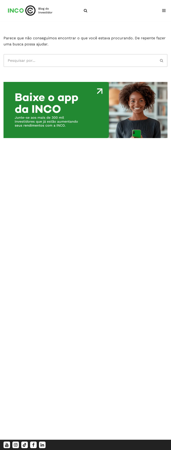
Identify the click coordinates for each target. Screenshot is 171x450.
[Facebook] (33, 445)
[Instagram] (15, 445)
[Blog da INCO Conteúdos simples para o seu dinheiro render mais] (33, 10)
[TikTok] (24, 445)
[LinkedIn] (42, 445)
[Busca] (85, 10)
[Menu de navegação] (163, 10)
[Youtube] (7, 445)
